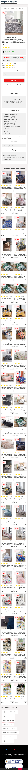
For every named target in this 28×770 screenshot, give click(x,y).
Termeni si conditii (6, 754)
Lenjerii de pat (6, 8)
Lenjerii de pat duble (7, 741)
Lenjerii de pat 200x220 (8, 720)
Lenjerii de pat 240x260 (8, 716)
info (12, 191)
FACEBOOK (9, 750)
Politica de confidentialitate (19, 754)
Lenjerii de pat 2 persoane (9, 737)
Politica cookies (14, 756)
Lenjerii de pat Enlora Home (17, 8)
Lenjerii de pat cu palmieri (9, 728)
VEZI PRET (14, 80)
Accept (19, 769)
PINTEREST (17, 750)
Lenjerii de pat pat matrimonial (10, 732)
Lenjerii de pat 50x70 (7, 724)
